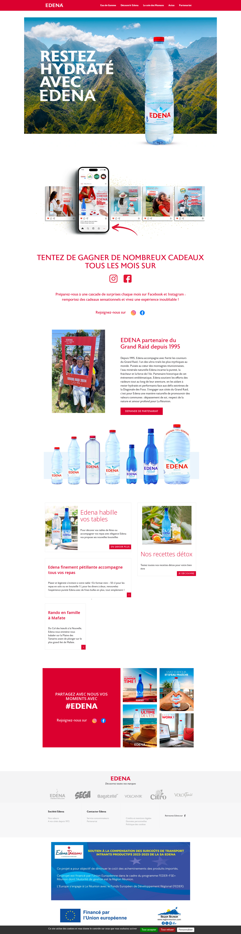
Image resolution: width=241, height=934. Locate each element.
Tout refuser (167, 929)
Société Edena (56, 811)
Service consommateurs (98, 818)
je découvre (186, 573)
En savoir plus (120, 547)
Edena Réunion (55, 5)
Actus (171, 5)
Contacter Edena (96, 811)
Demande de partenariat (141, 411)
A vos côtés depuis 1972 (58, 821)
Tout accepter (149, 929)
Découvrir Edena (129, 5)
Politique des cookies (136, 824)
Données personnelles (136, 821)
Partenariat (185, 5)
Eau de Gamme (108, 5)
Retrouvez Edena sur (175, 816)
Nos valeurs (53, 818)
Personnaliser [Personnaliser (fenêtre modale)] (186, 929)
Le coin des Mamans (153, 5)
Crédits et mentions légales (138, 818)
